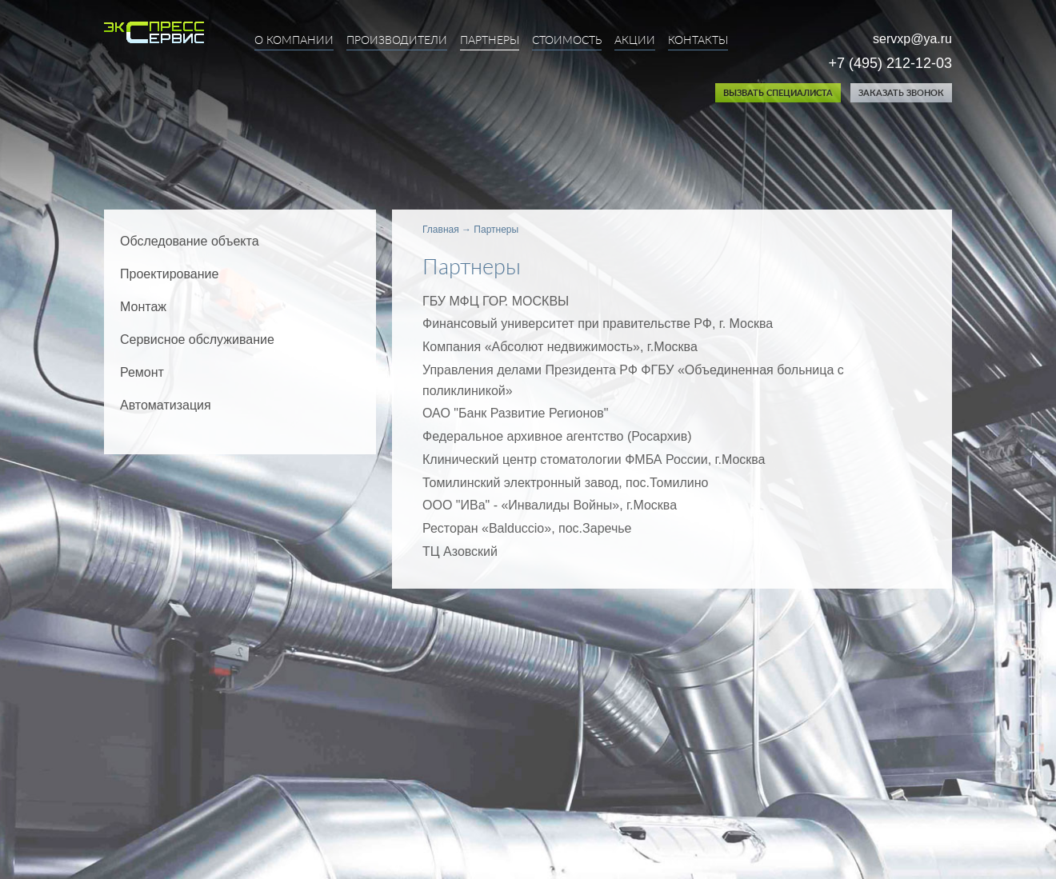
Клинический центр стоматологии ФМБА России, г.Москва (594, 459)
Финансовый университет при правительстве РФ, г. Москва (597, 323)
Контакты (698, 40)
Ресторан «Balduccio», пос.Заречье (526, 528)
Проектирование (169, 274)
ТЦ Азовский (460, 551)
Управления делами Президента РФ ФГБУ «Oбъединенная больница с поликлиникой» (633, 380)
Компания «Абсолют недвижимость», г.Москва (560, 347)
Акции (634, 40)
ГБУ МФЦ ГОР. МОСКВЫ (495, 301)
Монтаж (143, 307)
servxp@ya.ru (912, 39)
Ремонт (142, 372)
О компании (294, 40)
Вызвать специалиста (778, 93)
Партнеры (489, 40)
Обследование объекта (189, 241)
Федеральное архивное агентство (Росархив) (556, 436)
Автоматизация (165, 405)
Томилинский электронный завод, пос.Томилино (565, 482)
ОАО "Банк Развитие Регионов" (515, 413)
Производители (396, 40)
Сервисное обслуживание (197, 339)
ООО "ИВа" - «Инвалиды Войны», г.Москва (549, 505)
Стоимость (567, 40)
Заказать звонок (901, 93)
